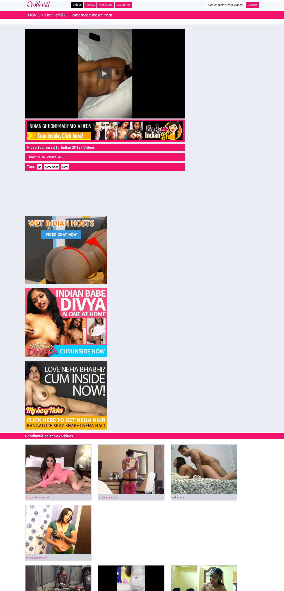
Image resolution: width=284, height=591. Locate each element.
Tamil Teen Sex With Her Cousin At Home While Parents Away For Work (52, 436)
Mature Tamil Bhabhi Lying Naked (106, 487)
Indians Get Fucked (37, 284)
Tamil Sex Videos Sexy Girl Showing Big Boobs (52, 487)
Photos (90, 4)
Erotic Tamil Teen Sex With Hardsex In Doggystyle (173, 386)
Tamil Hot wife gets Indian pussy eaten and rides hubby (112, 386)
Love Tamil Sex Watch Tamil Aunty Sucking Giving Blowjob (52, 386)
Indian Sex (153, 284)
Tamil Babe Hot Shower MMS (224, 335)
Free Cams (105, 4)
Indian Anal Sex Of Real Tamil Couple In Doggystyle (112, 436)
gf (39, 162)
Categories (123, 4)
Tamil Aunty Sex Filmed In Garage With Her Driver (52, 335)
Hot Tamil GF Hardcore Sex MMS (105, 335)
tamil (65, 162)
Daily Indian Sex (95, 284)
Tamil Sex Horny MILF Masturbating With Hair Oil (233, 386)
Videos (77, 4)
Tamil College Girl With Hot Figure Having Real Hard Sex (173, 436)
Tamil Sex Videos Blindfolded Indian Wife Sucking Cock (173, 487)
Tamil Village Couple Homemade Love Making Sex (173, 335)
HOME (34, 15)
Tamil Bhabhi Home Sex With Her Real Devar (233, 436)
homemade (51, 162)
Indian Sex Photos (217, 284)
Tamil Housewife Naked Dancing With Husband (233, 487)
